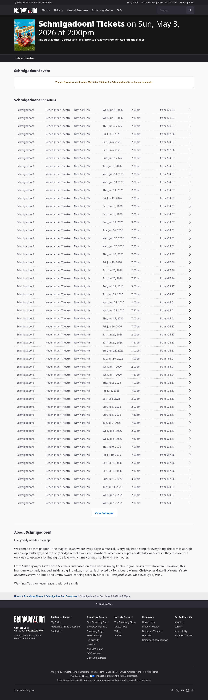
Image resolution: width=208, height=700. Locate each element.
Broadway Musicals (97, 626)
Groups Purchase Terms (130, 671)
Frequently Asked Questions (65, 626)
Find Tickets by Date (97, 622)
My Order (133, 2)
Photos (118, 635)
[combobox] (175, 10)
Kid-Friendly (93, 639)
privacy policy (106, 680)
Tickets (58, 10)
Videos (118, 631)
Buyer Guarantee (183, 635)
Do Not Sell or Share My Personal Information (117, 675)
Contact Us (20, 627)
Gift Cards (171, 2)
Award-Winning (95, 648)
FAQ (119, 10)
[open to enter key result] (190, 10)
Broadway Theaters (152, 631)
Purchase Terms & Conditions (104, 671)
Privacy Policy (56, 671)
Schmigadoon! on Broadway (60, 596)
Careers (179, 626)
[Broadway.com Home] (25, 10)
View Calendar (104, 513)
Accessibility (181, 631)
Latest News (120, 626)
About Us (179, 622)
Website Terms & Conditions (76, 671)
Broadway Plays (95, 631)
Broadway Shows (32, 596)
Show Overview (24, 58)
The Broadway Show (152, 2)
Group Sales (187, 2)
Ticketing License (150, 671)
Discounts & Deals (96, 657)
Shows (46, 10)
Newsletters (148, 622)
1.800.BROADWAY (33, 2)
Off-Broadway (94, 653)
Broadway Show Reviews (155, 639)
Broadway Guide (102, 10)
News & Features (77, 10)
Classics (91, 644)
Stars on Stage (94, 635)
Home (17, 596)
